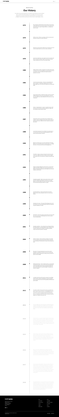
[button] (54, 1)
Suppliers (39, 405)
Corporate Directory (40, 402)
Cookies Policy (52, 413)
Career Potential (40, 400)
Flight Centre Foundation (50, 402)
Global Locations (40, 406)
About (39, 399)
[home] (6, 1)
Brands (48, 399)
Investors (39, 403)
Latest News (48, 406)
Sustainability (48, 400)
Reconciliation (48, 403)
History (48, 405)
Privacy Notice (48, 413)
